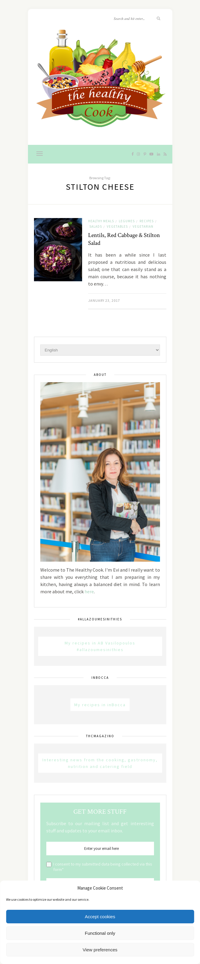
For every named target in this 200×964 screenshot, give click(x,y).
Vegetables (117, 226)
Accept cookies (100, 916)
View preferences (100, 949)
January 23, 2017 (104, 300)
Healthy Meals (101, 221)
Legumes (127, 221)
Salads (95, 226)
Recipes (147, 221)
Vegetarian (143, 226)
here (89, 591)
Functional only (100, 933)
